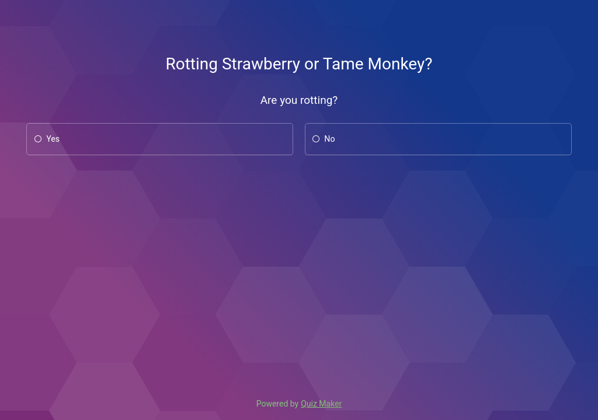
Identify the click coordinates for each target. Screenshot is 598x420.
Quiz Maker (321, 403)
